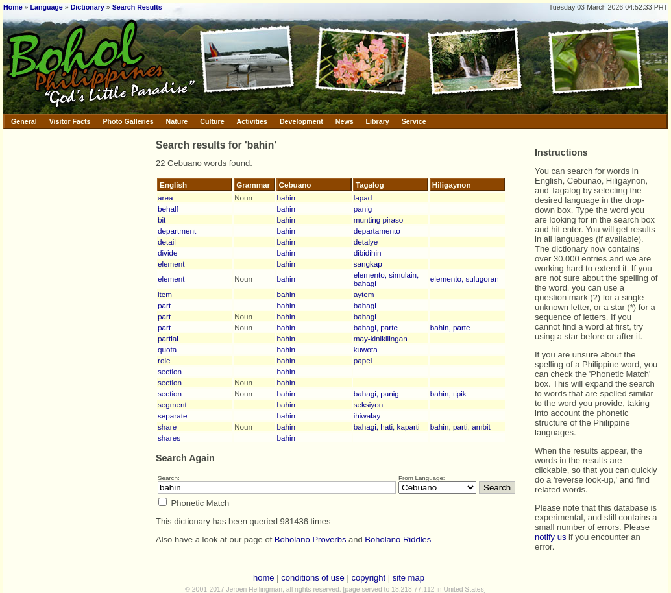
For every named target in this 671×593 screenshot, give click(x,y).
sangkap (368, 264)
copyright (368, 578)
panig (363, 208)
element (171, 264)
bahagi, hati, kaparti (387, 426)
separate (172, 415)
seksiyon (368, 404)
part (164, 305)
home (263, 578)
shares (169, 437)
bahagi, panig (376, 393)
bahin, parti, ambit (460, 426)
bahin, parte (450, 327)
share (167, 426)
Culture (212, 121)
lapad (363, 197)
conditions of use (313, 578)
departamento (377, 230)
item (165, 294)
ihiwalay (367, 415)
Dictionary (87, 7)
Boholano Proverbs (310, 539)
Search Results (137, 7)
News (345, 121)
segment (172, 404)
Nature (177, 121)
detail (167, 241)
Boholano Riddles (398, 539)
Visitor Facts (70, 121)
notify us (550, 537)
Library (377, 121)
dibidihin (368, 252)
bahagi (365, 305)
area (165, 197)
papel (363, 360)
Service (414, 121)
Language (46, 7)
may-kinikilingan (381, 338)
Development (301, 121)
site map (408, 578)
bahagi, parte (376, 327)
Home (13, 7)
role (164, 360)
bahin (286, 197)
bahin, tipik (448, 393)
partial (168, 338)
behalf (168, 208)
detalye (366, 241)
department (177, 230)
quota (167, 349)
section (170, 371)
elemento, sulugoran (464, 278)
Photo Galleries (128, 121)
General (24, 121)
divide (168, 252)
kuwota (366, 349)
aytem (364, 294)
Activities (252, 121)
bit (161, 219)
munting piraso (379, 219)
